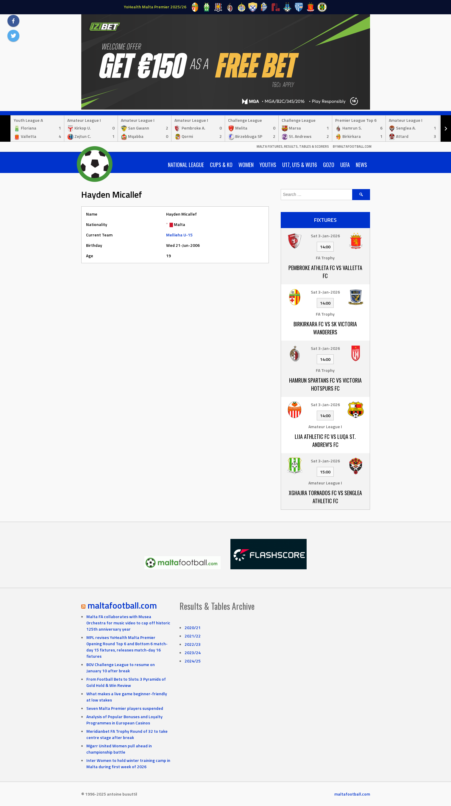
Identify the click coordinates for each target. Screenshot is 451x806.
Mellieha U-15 (179, 235)
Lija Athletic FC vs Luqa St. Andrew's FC (325, 440)
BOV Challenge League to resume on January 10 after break (120, 667)
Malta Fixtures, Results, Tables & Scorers (293, 146)
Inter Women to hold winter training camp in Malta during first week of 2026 (128, 763)
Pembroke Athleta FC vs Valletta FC (325, 272)
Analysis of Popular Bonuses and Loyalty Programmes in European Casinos (124, 719)
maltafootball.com (122, 605)
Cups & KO (221, 165)
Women (246, 165)
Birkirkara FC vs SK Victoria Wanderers (325, 328)
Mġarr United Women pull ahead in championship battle (119, 749)
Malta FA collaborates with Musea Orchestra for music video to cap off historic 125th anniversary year (128, 622)
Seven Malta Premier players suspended (124, 708)
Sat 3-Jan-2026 (325, 236)
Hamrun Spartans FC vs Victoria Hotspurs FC (325, 384)
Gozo (328, 165)
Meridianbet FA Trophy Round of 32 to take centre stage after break (127, 734)
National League (186, 165)
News (361, 165)
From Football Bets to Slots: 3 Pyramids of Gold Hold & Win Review (126, 682)
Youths (268, 165)
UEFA (345, 165)
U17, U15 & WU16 (299, 165)
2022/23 (193, 644)
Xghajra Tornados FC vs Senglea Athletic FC (325, 497)
